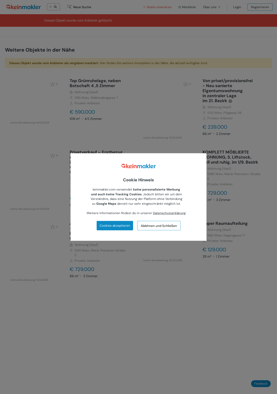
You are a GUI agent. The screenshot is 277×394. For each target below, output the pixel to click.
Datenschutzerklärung (169, 213)
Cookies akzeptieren (115, 226)
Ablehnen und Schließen (159, 226)
